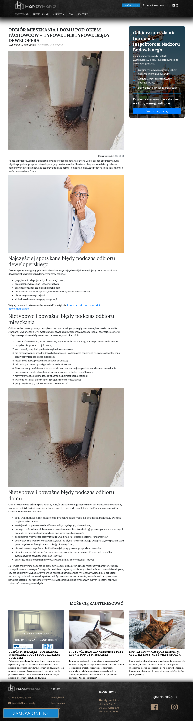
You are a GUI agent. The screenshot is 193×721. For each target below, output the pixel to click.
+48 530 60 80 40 (19, 697)
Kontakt (83, 14)
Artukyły (58, 14)
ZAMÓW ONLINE (131, 5)
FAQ (71, 14)
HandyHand (22, 14)
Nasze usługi (41, 14)
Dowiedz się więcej (156, 111)
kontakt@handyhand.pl (22, 703)
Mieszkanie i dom (50, 45)
